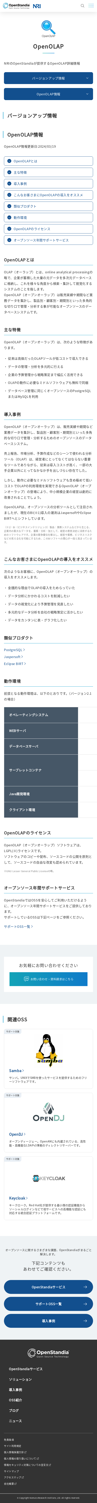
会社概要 (9, 1483)
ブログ (14, 1410)
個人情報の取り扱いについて (20, 1458)
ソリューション (20, 1379)
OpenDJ (16, 1134)
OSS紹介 (15, 1400)
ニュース (15, 1421)
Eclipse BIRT (13, 663)
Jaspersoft (12, 656)
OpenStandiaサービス (49, 1287)
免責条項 (9, 1439)
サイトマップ (11, 1471)
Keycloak (17, 1198)
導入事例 (48, 1320)
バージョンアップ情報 (48, 78)
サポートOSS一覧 (17, 926)
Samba (15, 1070)
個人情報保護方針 (14, 1452)
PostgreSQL (13, 649)
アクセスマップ (12, 1477)
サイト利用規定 (12, 1446)
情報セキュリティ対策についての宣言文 (26, 1465)
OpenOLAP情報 (48, 94)
